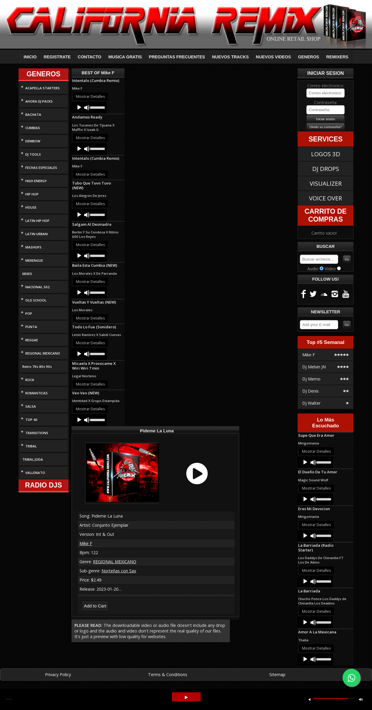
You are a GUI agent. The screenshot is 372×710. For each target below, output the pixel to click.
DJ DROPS (325, 168)
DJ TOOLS (33, 154)
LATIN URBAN (36, 234)
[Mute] (87, 108)
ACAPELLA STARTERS (42, 88)
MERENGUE (34, 260)
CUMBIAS (32, 128)
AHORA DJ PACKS (39, 101)
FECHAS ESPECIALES (41, 167)
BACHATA (33, 114)
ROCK (29, 380)
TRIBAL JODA (32, 459)
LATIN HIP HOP (37, 220)
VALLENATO (35, 472)
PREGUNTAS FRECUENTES (177, 57)
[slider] (97, 107)
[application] (89, 107)
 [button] (186, 697)
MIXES (27, 273)
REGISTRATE (57, 57)
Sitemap (277, 674)
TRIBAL (31, 446)
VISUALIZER (326, 183)
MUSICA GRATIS (125, 57)
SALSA (30, 406)
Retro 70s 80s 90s (37, 366)
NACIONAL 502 (37, 287)
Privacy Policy (58, 674)
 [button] (361, 699)
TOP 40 (31, 419)
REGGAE (31, 340)
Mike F (85, 543)
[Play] (79, 108)
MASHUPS (33, 247)
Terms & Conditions (167, 674)
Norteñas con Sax (119, 571)
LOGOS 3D (325, 154)
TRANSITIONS (36, 433)
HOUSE (30, 207)
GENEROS (308, 57)
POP (28, 313)
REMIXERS (337, 57)
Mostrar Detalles (90, 96)
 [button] (309, 699)
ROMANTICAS (36, 393)
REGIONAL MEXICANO (42, 353)
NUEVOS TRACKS (230, 57)
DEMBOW (32, 141)
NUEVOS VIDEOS (273, 57)
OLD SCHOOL (35, 300)
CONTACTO (89, 57)
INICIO (30, 57)
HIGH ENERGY (36, 181)
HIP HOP (32, 194)
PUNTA (31, 326)
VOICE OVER (325, 198)
